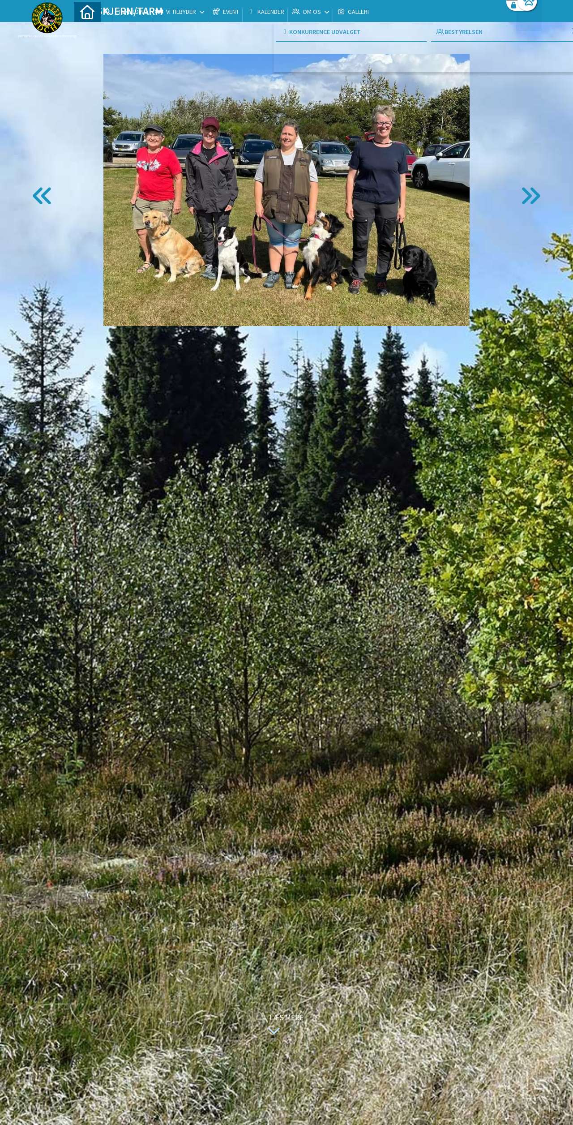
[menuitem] (87, 30)
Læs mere (284, 1025)
